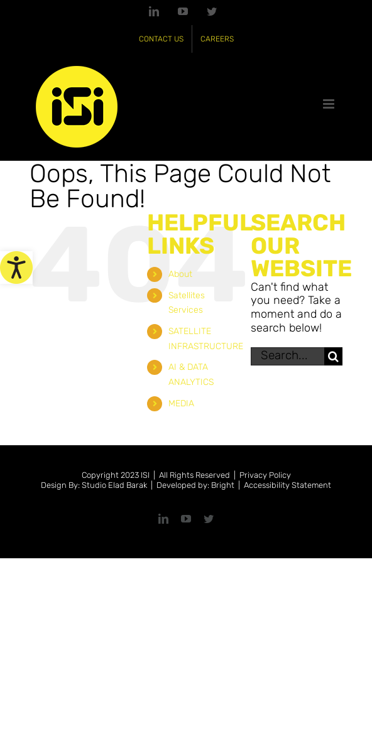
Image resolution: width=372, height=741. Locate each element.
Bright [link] (222, 485)
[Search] (333, 356)
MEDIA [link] (181, 403)
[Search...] (287, 356)
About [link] (180, 274)
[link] (16, 267)
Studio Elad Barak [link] (114, 485)
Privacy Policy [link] (265, 475)
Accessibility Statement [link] (287, 485)
